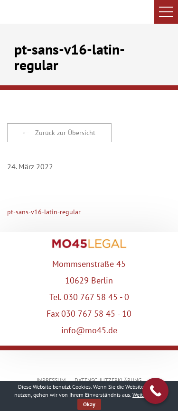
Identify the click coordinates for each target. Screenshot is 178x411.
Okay (89, 404)
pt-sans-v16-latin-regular (44, 212)
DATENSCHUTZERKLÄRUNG (108, 380)
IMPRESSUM (51, 380)
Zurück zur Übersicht (59, 132)
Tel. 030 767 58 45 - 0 (89, 297)
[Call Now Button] (155, 391)
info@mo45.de (89, 330)
